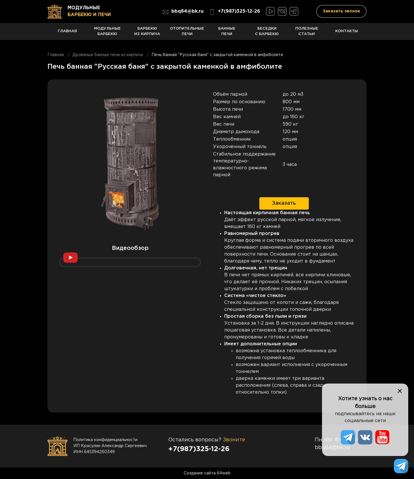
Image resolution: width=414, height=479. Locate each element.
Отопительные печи (187, 33)
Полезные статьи (307, 33)
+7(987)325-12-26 (234, 12)
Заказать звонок (341, 11)
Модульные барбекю (107, 33)
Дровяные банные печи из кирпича (107, 55)
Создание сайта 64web (207, 473)
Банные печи (227, 33)
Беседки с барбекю (267, 33)
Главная (67, 35)
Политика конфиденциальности (105, 440)
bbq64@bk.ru (183, 12)
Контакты (347, 35)
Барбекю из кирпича (147, 33)
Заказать (283, 203)
